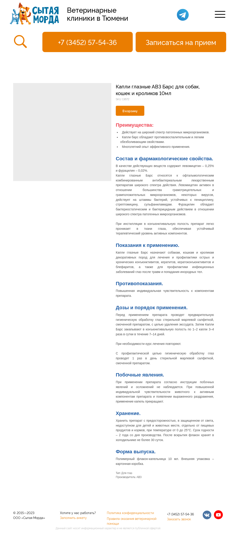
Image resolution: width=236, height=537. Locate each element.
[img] (207, 515)
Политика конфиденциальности (130, 513)
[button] (181, 42)
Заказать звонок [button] (179, 519)
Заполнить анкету (73, 517)
